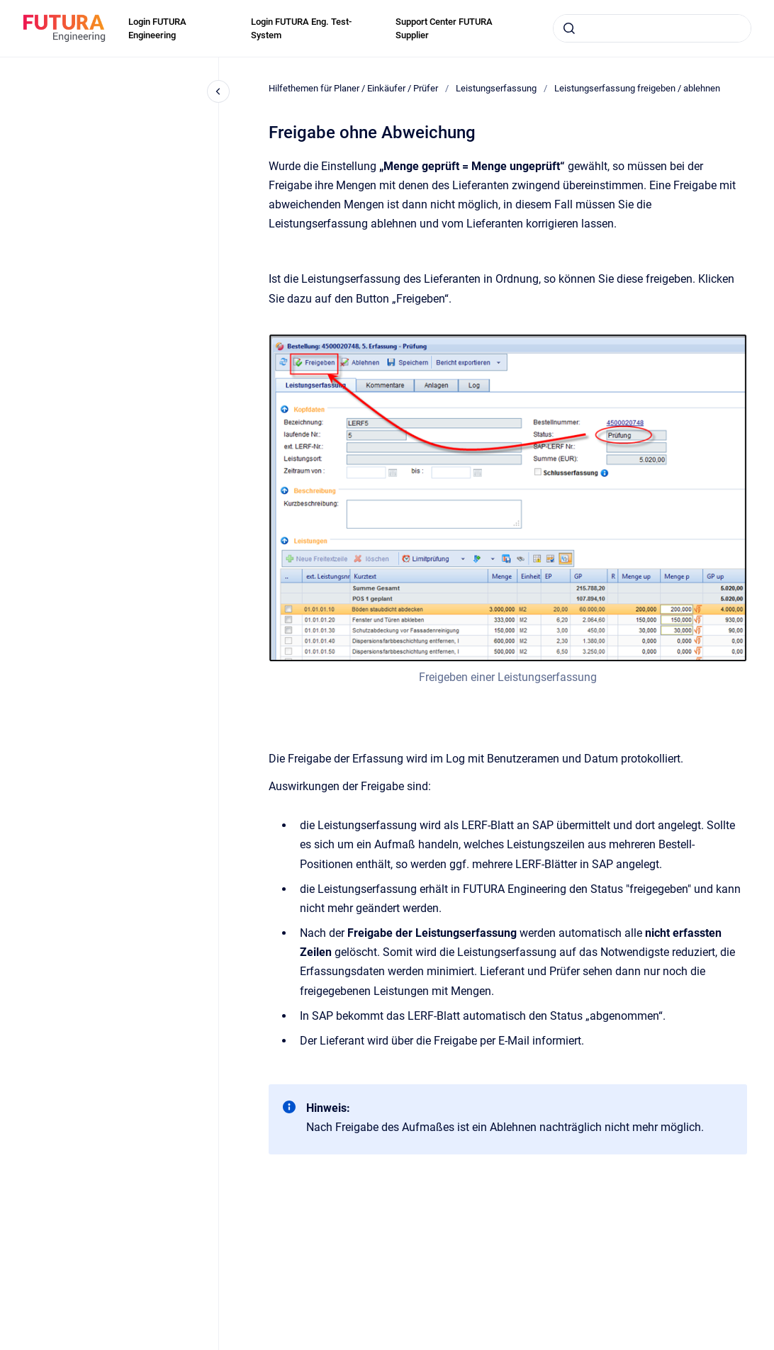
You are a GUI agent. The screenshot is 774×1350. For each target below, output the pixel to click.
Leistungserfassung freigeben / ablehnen (637, 88)
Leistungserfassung (496, 88)
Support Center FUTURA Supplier (444, 28)
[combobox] (652, 28)
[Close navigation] (218, 91)
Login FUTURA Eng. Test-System (301, 28)
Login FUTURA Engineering (157, 28)
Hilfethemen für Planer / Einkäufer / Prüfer (353, 88)
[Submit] (569, 28)
